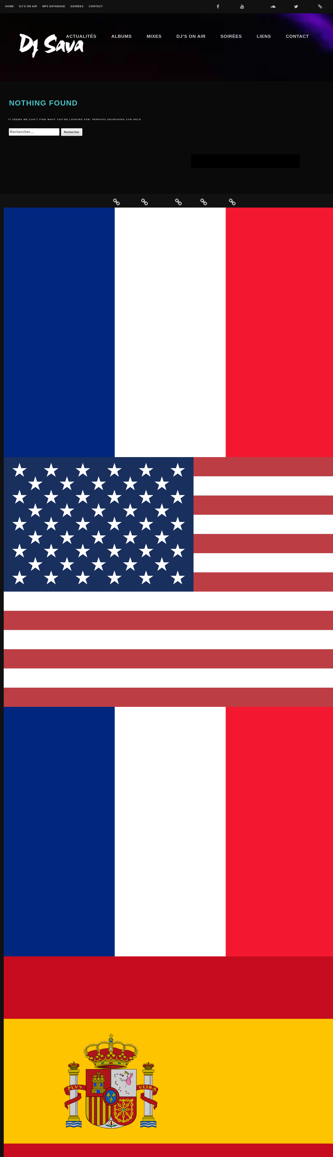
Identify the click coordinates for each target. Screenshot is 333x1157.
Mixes (154, 36)
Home (9, 6)
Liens (264, 36)
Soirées (77, 6)
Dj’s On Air (28, 6)
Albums (121, 36)
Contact (96, 6)
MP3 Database (53, 6)
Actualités (81, 36)
